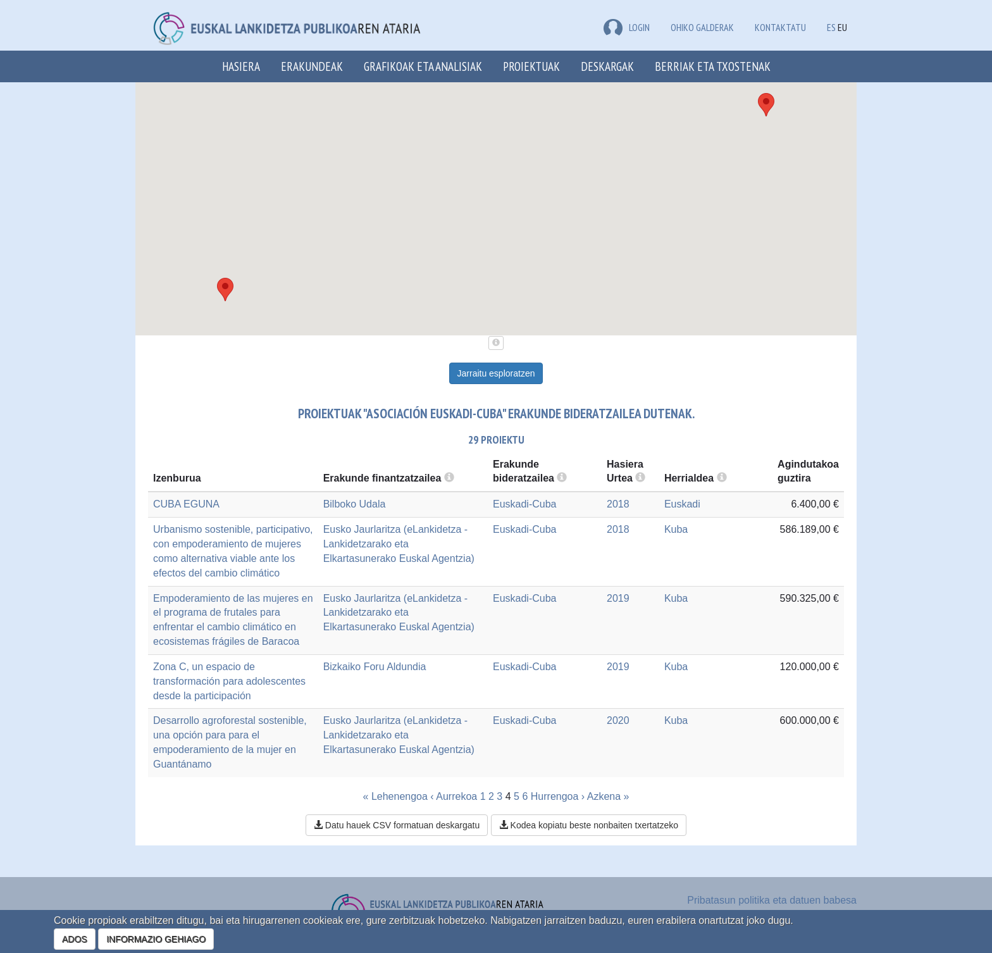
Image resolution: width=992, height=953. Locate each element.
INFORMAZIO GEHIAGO (156, 939)
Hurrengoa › (558, 796)
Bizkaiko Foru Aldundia (374, 666)
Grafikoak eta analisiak (423, 66)
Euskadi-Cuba (525, 504)
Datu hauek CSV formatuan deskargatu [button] (397, 825)
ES (831, 27)
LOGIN (627, 27)
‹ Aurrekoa (453, 796)
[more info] (640, 478)
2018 (618, 504)
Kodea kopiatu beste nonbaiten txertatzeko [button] (588, 825)
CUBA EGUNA (186, 504)
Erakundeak (312, 66)
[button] (766, 104)
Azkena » (608, 796)
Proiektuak (531, 66)
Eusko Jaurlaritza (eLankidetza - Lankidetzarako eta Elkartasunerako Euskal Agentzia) (398, 544)
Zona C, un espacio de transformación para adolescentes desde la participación (229, 681)
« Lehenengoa (395, 796)
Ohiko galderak (702, 27)
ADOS (74, 939)
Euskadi (682, 504)
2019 (618, 598)
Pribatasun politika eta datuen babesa (772, 900)
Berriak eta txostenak (713, 66)
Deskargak (607, 66)
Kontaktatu (780, 27)
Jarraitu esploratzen (496, 373)
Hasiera (241, 66)
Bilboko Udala (354, 504)
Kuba (676, 529)
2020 (618, 720)
